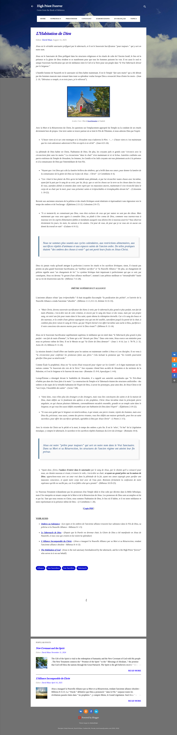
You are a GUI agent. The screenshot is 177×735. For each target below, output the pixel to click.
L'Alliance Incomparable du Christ (56, 541)
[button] (174, 354)
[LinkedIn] (96, 711)
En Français (120, 19)
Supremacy (55, 19)
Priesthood (71, 19)
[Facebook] (91, 711)
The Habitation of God (51, 550)
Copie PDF (88, 508)
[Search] (144, 7)
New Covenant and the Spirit (50, 648)
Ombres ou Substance (50, 524)
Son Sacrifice (68, 568)
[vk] (81, 711)
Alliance (40, 568)
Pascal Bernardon (92, 121)
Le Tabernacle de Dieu (51, 532)
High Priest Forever (49, 6)
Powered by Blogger (88, 717)
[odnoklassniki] (86, 711)
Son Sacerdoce (53, 568)
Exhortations (103, 19)
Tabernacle (82, 568)
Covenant (86, 19)
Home (43, 19)
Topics (133, 19)
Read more (134, 671)
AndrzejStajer (94, 723)
